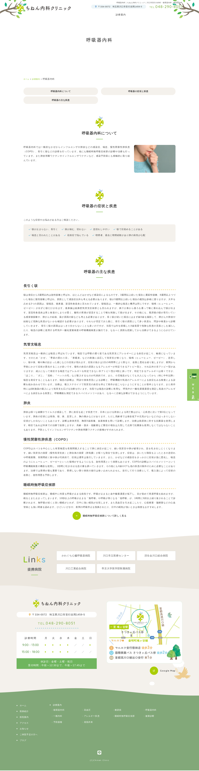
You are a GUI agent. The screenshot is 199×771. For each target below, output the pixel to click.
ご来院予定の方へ (145, 13)
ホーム (80, 13)
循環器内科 (59, 710)
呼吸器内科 (151, 710)
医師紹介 (94, 13)
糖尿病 (118, 710)
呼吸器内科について (60, 91)
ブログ (178, 13)
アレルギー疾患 (92, 716)
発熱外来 (88, 722)
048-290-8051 (56, 624)
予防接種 (57, 722)
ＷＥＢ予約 (193, 389)
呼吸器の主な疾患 (60, 100)
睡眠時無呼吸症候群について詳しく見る (105, 516)
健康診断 (149, 716)
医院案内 (109, 13)
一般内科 (57, 716)
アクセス (165, 13)
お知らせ (24, 729)
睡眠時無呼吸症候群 (125, 716)
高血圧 (87, 710)
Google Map (167, 671)
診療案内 (57, 705)
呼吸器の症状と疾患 (138, 91)
